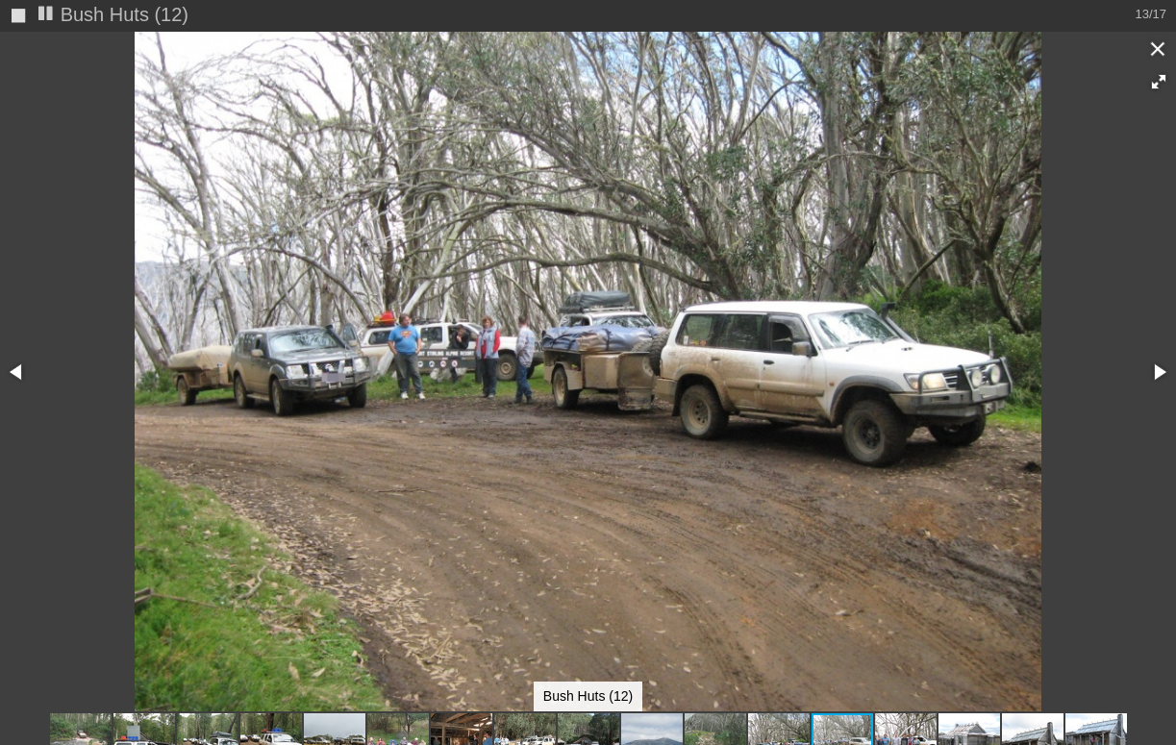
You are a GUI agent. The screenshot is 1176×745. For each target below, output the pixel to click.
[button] (1158, 81)
